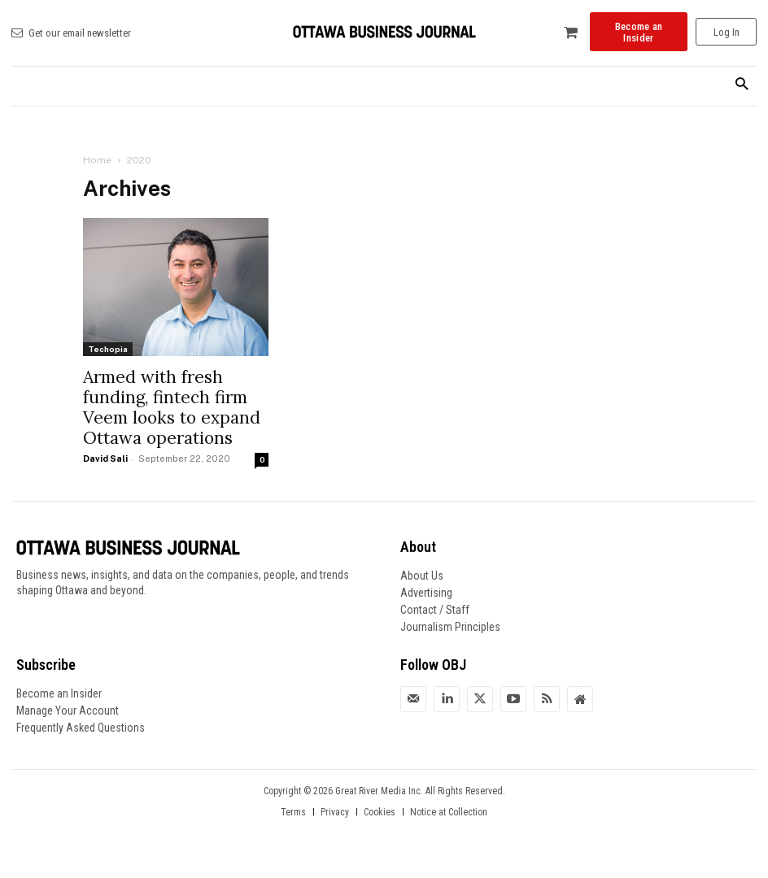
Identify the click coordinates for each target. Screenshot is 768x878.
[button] (742, 85)
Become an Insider (59, 693)
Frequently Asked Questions (80, 727)
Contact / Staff (434, 609)
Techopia (108, 349)
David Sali (105, 458)
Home (97, 160)
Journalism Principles (450, 626)
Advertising (426, 592)
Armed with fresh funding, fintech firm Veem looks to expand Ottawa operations (171, 407)
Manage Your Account (67, 710)
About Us (421, 575)
